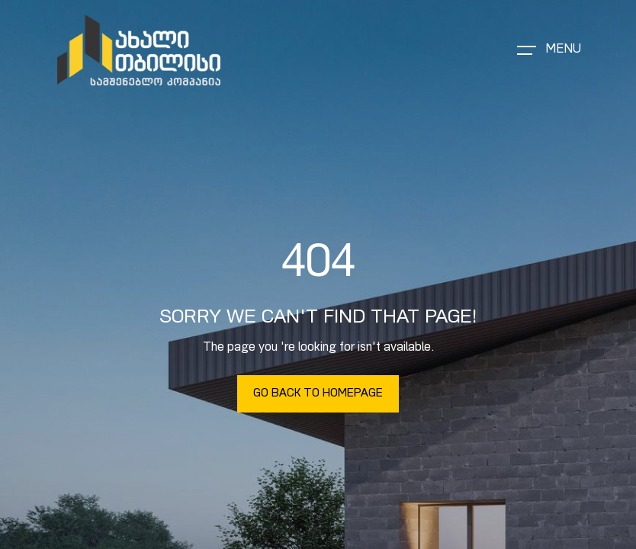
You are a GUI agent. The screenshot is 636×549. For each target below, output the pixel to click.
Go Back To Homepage (318, 394)
